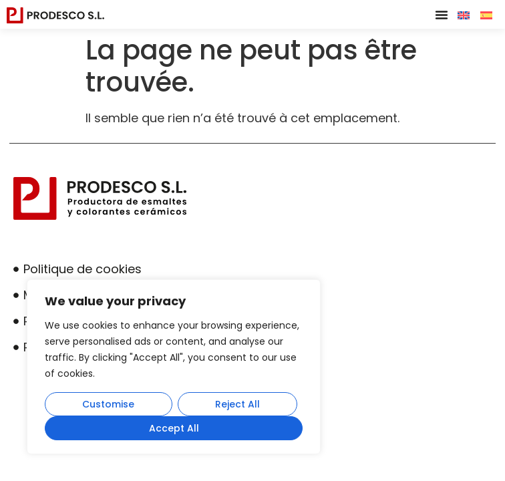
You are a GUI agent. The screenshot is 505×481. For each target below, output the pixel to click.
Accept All (174, 428)
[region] (174, 366)
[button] (442, 15)
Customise (108, 404)
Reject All (237, 404)
